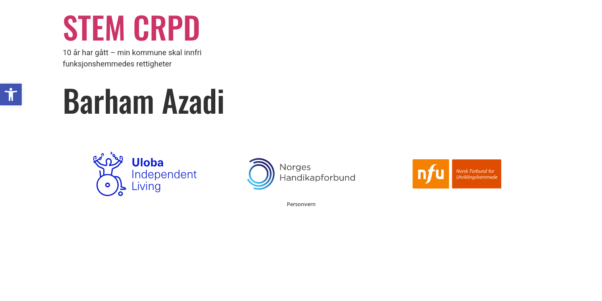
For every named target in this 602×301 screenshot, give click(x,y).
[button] (11, 94)
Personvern (301, 204)
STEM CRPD (131, 26)
